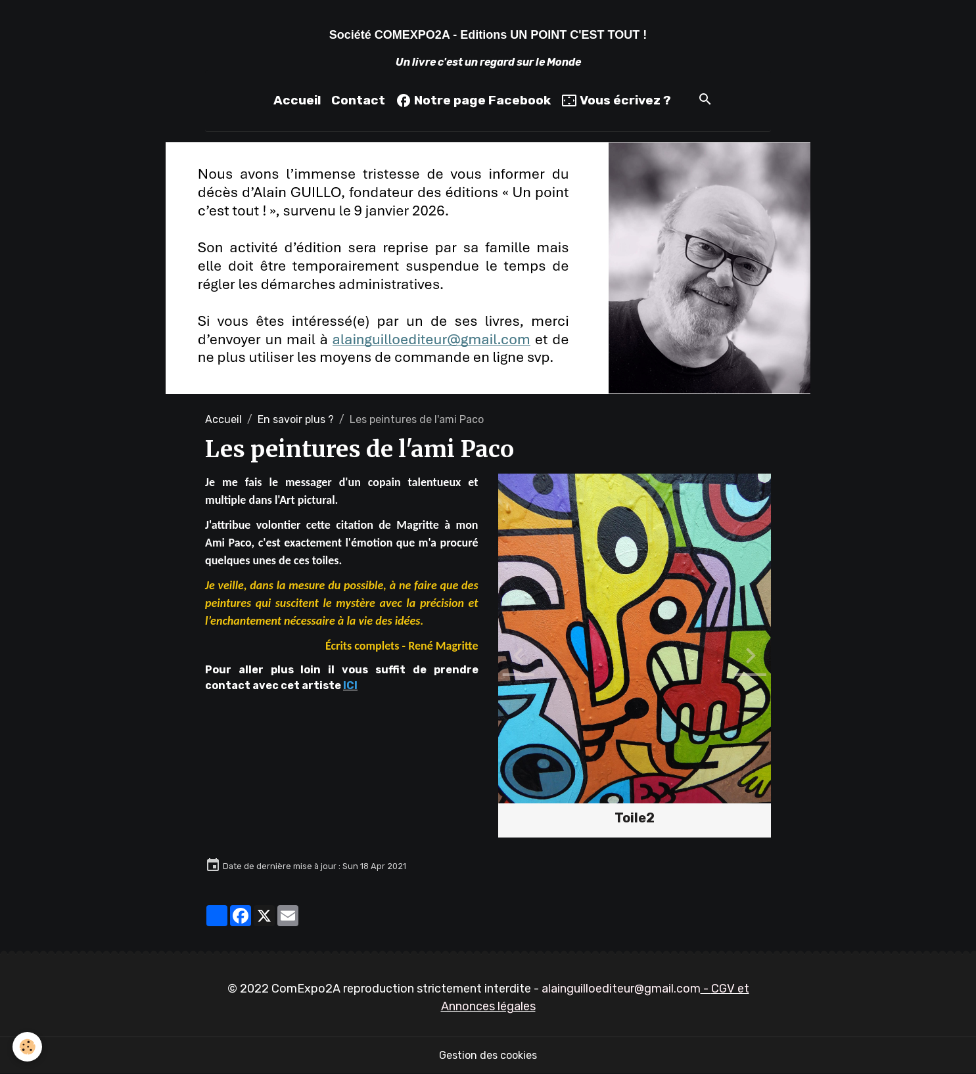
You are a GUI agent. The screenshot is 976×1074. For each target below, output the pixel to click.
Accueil (297, 100)
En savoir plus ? (296, 419)
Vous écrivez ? (616, 100)
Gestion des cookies (488, 1055)
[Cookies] (28, 1047)
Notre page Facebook (473, 100)
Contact (358, 100)
